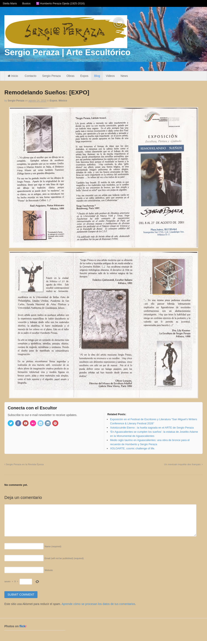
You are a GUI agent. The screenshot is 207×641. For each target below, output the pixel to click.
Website (49, 570)
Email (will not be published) (64, 558)
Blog (97, 75)
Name (53, 546)
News (124, 75)
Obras (70, 75)
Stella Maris (10, 3)
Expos (84, 75)
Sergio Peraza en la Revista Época (24, 464)
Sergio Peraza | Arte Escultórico (67, 52)
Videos (110, 75)
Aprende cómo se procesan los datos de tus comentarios (98, 604)
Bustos (26, 3)
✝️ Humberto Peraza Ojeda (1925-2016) (60, 3)
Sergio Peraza (51, 75)
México (63, 100)
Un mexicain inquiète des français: (183, 464)
